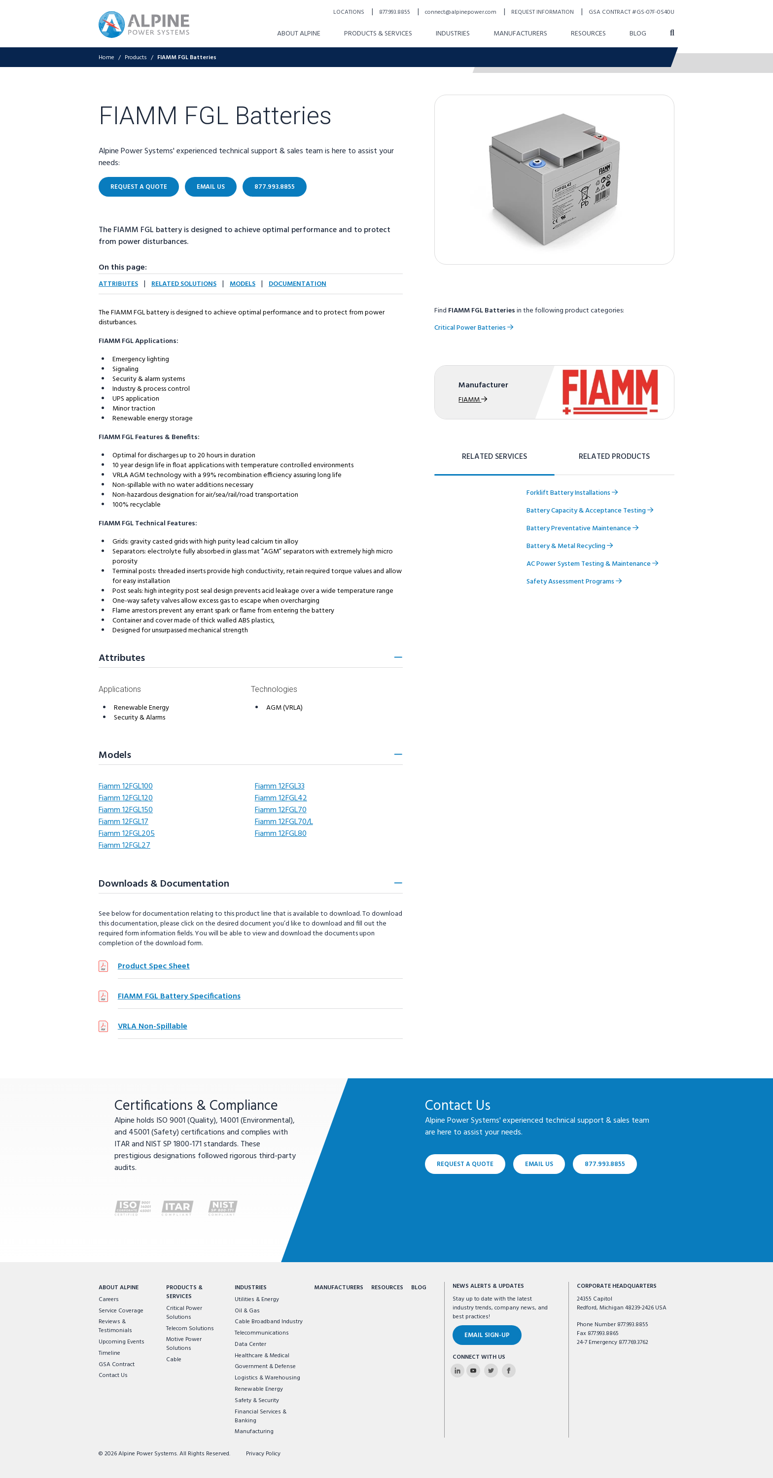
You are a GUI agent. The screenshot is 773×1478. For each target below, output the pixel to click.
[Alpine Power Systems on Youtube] (473, 1370)
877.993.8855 (605, 1164)
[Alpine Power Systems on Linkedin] (457, 1370)
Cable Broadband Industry (269, 1322)
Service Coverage (121, 1311)
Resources (387, 1288)
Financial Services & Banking (260, 1416)
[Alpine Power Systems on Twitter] (491, 1370)
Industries (251, 1288)
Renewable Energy (259, 1389)
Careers (109, 1300)
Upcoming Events (121, 1342)
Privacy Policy (263, 1453)
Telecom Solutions (190, 1329)
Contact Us (113, 1375)
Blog (418, 1288)
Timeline (109, 1353)
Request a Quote (465, 1164)
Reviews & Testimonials (115, 1326)
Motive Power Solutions (184, 1344)
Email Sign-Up (487, 1335)
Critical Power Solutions (184, 1313)
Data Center (250, 1344)
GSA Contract (117, 1365)
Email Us (539, 1164)
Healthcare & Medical (262, 1356)
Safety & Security (257, 1401)
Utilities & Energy (257, 1300)
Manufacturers (338, 1288)
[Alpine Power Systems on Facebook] (509, 1370)
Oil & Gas (247, 1311)
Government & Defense (265, 1367)
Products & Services (184, 1292)
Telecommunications (262, 1333)
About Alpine (119, 1288)
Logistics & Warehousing (267, 1378)
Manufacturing (254, 1432)
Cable (173, 1360)
